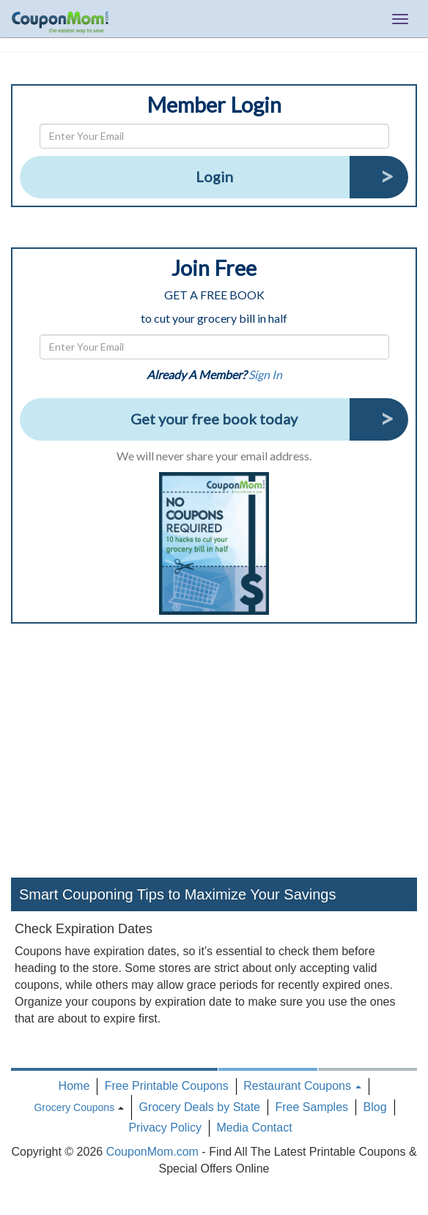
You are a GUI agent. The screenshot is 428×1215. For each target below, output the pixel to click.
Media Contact (254, 1127)
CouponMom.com (152, 1151)
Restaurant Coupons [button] (302, 1086)
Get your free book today (214, 418)
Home (74, 1086)
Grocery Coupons (74, 1107)
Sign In (265, 374)
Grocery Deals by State (199, 1107)
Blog (375, 1107)
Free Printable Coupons (167, 1086)
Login (214, 176)
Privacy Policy (165, 1127)
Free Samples (311, 1107)
